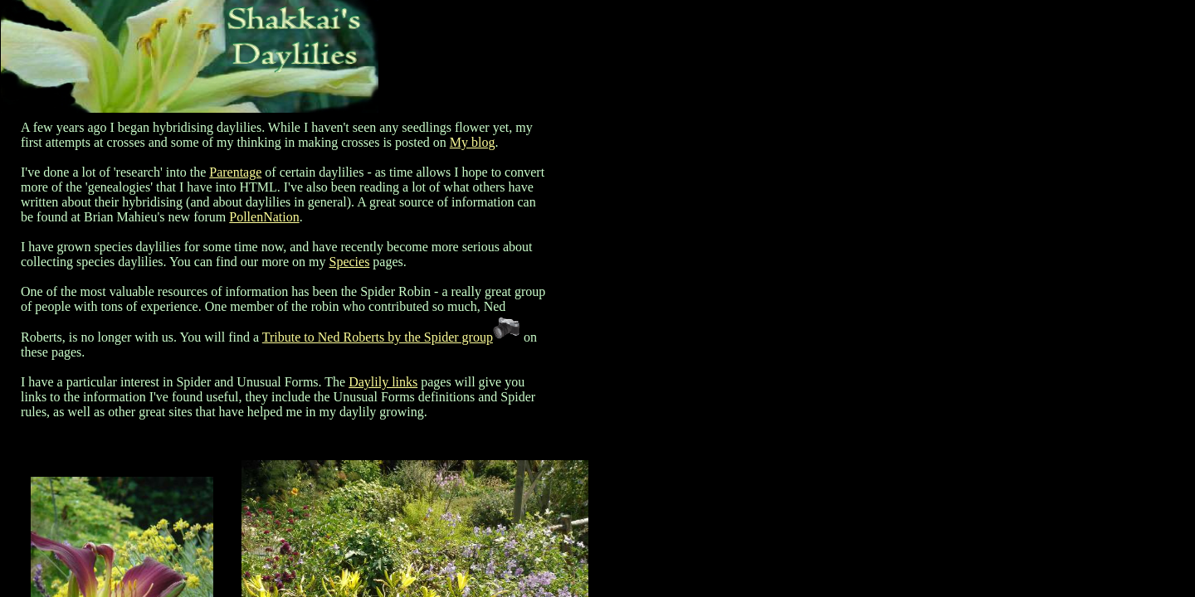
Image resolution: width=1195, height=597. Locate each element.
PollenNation (264, 217)
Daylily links (383, 382)
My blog (472, 142)
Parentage (235, 172)
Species (349, 262)
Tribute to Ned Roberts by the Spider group (377, 337)
